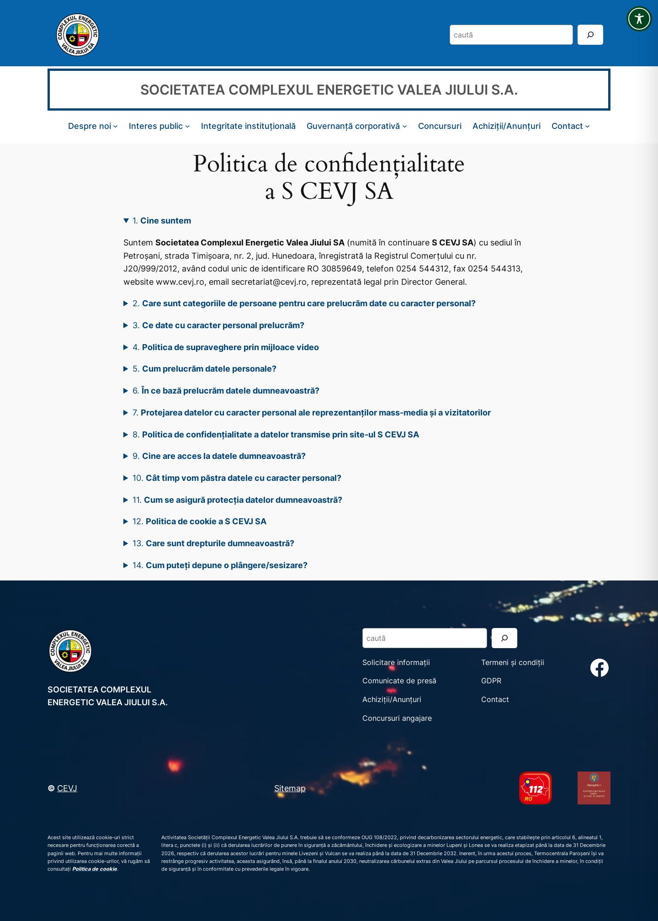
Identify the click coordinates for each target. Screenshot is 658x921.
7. (312, 412)
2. (304, 303)
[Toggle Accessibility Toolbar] (639, 19)
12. (199, 521)
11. (237, 500)
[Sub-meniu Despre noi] (115, 125)
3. (218, 325)
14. (220, 565)
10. (237, 478)
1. (162, 220)
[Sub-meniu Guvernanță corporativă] (404, 125)
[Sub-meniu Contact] (587, 125)
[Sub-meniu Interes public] (187, 125)
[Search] (590, 34)
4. (226, 347)
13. (213, 543)
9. (219, 456)
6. (226, 390)
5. (204, 368)
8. (276, 434)
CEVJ (67, 788)
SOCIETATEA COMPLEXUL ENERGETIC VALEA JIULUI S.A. (329, 89)
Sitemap (290, 788)
